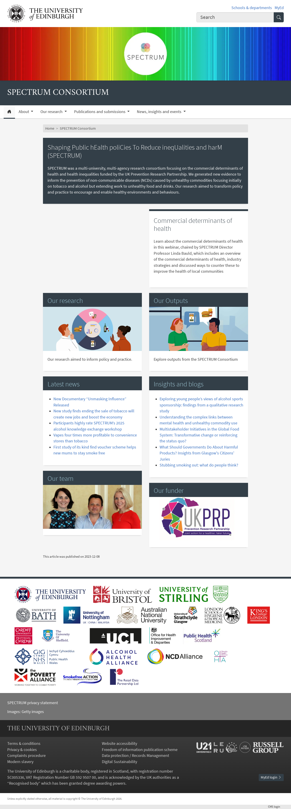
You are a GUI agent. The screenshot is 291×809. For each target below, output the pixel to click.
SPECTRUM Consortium (78, 128)
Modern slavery (20, 761)
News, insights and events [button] (159, 111)
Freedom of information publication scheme (140, 749)
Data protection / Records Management (135, 755)
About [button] (24, 111)
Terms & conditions (23, 743)
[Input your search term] (235, 17)
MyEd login (271, 777)
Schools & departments (251, 7)
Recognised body (23, 783)
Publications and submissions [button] (100, 111)
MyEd (279, 7)
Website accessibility (119, 743)
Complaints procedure (26, 755)
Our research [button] (51, 111)
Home (49, 128)
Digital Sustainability (119, 761)
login (276, 806)
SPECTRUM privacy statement (32, 702)
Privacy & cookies (22, 749)
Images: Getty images (25, 711)
